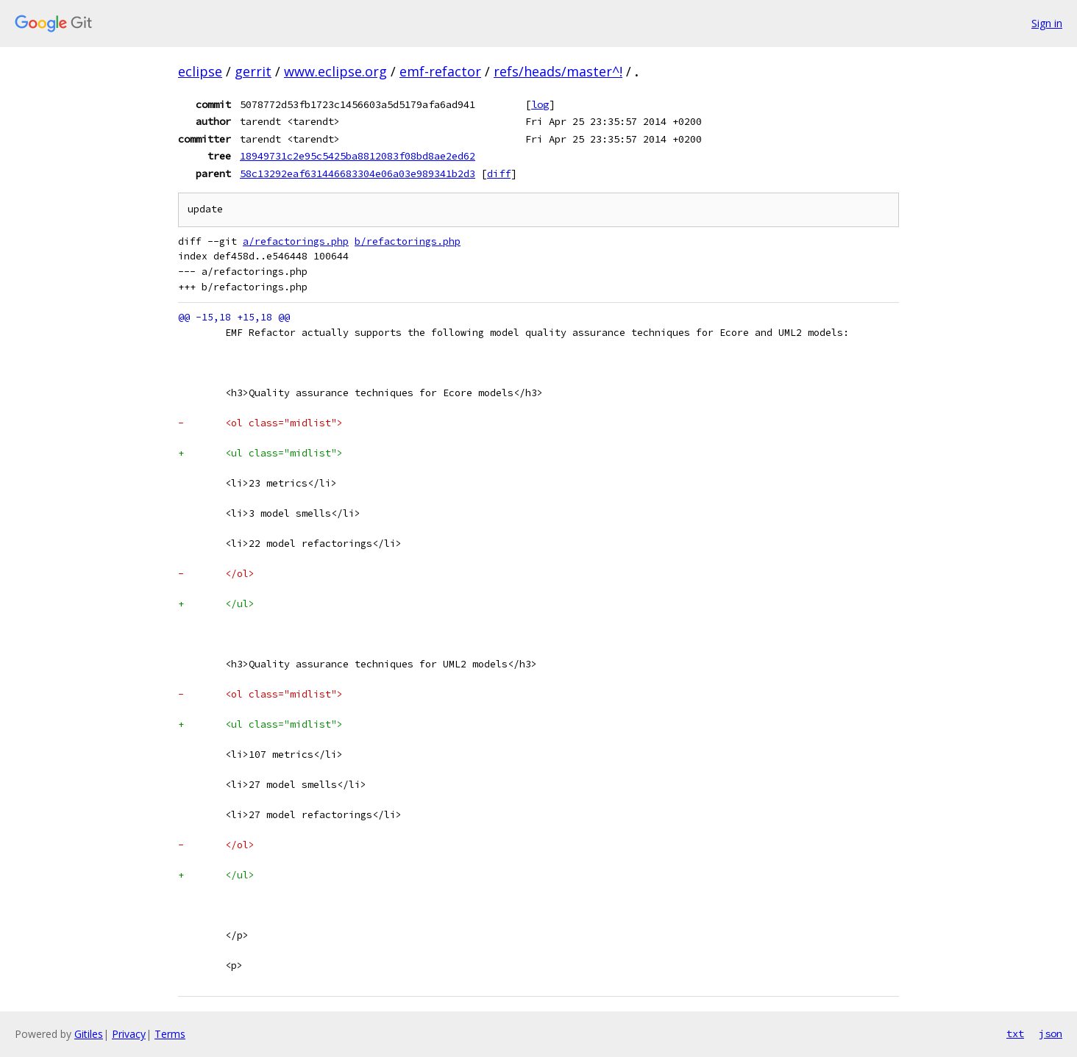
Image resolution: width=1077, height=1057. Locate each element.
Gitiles (88, 1034)
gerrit (253, 71)
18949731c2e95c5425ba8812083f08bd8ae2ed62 (357, 155)
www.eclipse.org (335, 71)
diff (499, 173)
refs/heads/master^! (558, 71)
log (540, 104)
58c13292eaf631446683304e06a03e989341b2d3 (357, 173)
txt (1015, 1033)
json (1050, 1033)
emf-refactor (440, 71)
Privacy (129, 1034)
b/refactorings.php (408, 241)
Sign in (1046, 23)
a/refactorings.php (296, 241)
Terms (169, 1034)
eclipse (200, 71)
